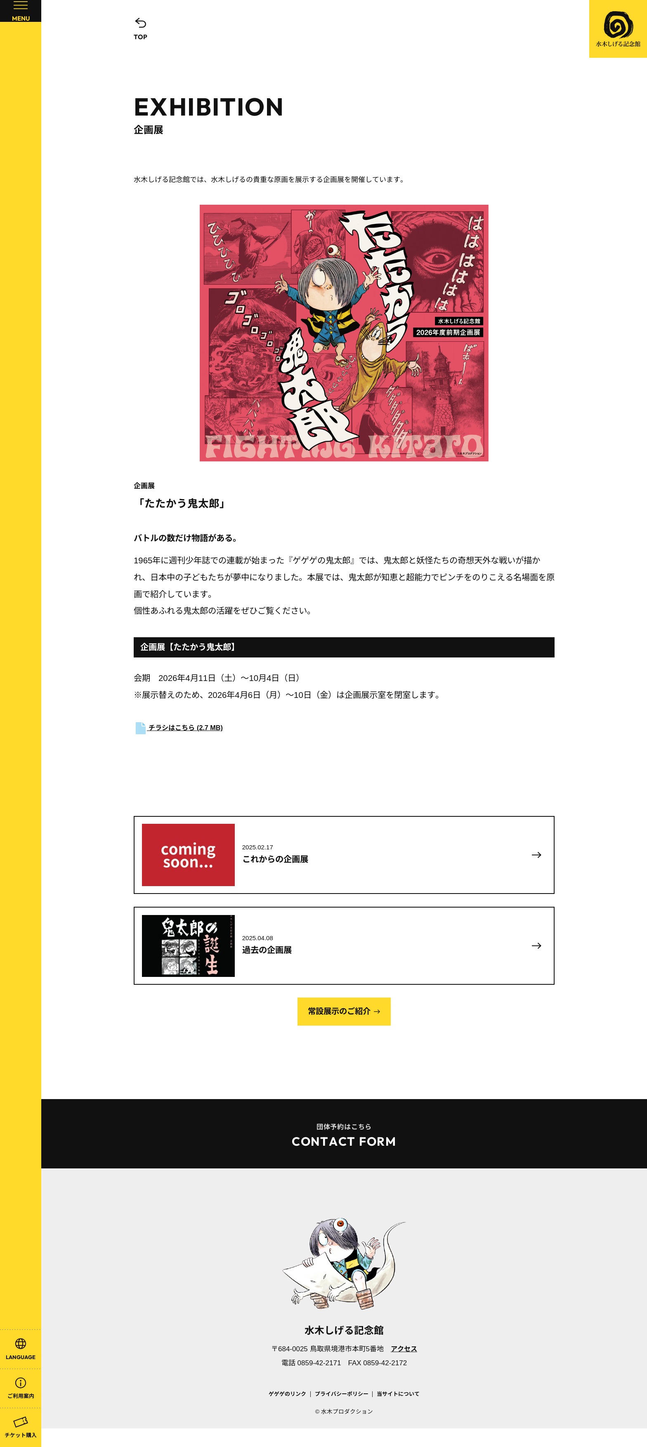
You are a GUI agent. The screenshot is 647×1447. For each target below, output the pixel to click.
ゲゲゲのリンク (282, 1412)
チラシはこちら (180, 728)
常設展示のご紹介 (339, 1024)
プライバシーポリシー (341, 1412)
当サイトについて (403, 1412)
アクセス (404, 1367)
